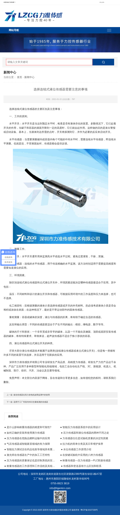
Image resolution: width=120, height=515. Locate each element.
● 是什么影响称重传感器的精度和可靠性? (27, 427)
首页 (19, 77)
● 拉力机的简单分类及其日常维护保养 (81, 443)
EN (103, 2)
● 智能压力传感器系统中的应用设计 (80, 427)
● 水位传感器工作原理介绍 (76, 449)
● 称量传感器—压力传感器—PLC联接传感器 (85, 460)
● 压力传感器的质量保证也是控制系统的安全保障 (30, 460)
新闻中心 (29, 77)
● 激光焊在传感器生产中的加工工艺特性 (27, 455)
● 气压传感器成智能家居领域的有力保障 (27, 443)
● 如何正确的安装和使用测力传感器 (24, 432)
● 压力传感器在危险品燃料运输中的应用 (27, 438)
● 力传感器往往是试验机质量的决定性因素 (84, 438)
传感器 (48, 143)
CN (100, 2)
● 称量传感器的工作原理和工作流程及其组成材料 (30, 466)
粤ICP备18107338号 (89, 510)
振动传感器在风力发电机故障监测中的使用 (32, 395)
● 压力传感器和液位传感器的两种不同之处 (85, 432)
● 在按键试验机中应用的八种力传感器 (81, 455)
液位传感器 (28, 350)
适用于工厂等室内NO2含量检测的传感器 (31, 402)
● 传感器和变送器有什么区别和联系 (81, 466)
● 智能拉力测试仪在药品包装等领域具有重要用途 (30, 449)
